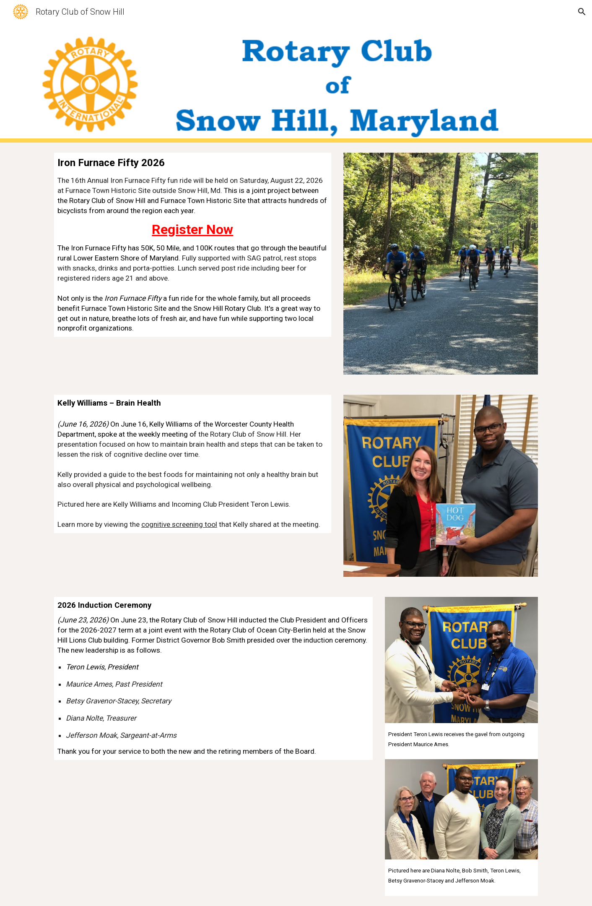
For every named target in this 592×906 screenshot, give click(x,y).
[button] (582, 12)
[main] (192, 245)
